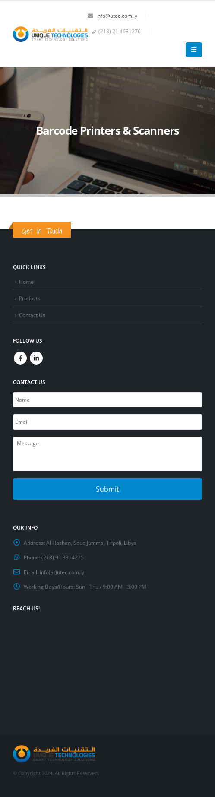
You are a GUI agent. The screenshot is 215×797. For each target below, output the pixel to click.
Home (26, 281)
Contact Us (32, 314)
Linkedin (36, 358)
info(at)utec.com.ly (62, 571)
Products (29, 298)
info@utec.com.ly (116, 15)
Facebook (20, 358)
